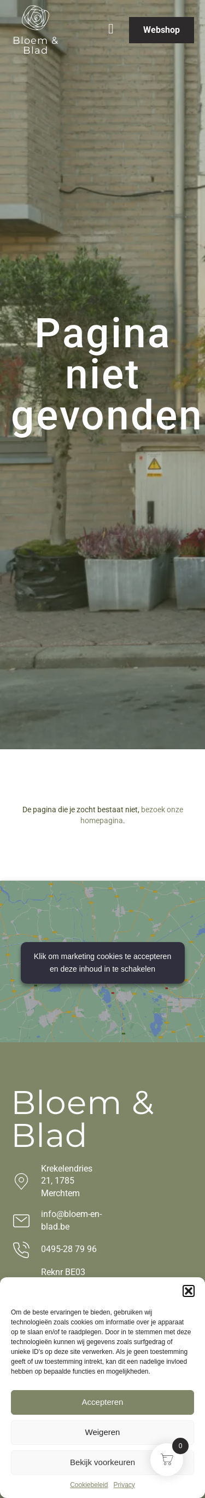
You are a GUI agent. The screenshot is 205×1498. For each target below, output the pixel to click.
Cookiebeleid (89, 1485)
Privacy (124, 1485)
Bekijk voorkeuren (102, 1462)
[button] (188, 1290)
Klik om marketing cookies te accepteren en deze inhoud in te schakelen (102, 962)
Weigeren (102, 1432)
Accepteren (103, 1402)
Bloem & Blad (35, 45)
